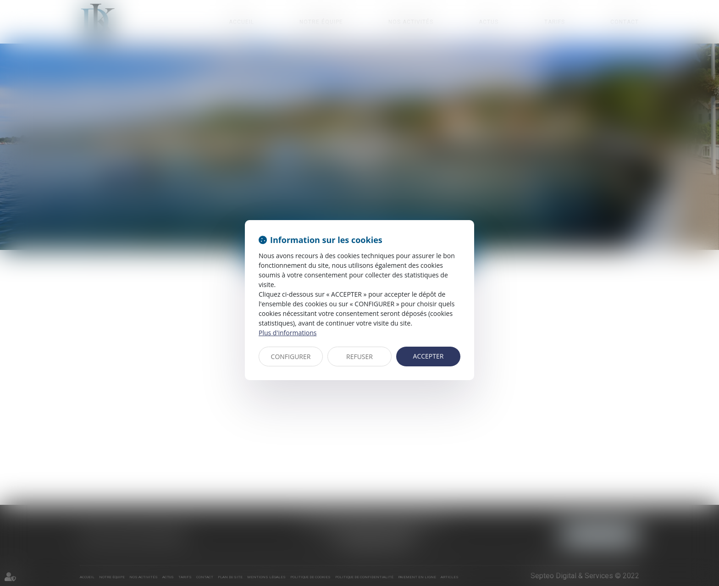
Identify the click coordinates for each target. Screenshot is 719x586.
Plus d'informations (287, 332)
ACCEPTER (428, 356)
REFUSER (359, 356)
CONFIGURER (291, 356)
